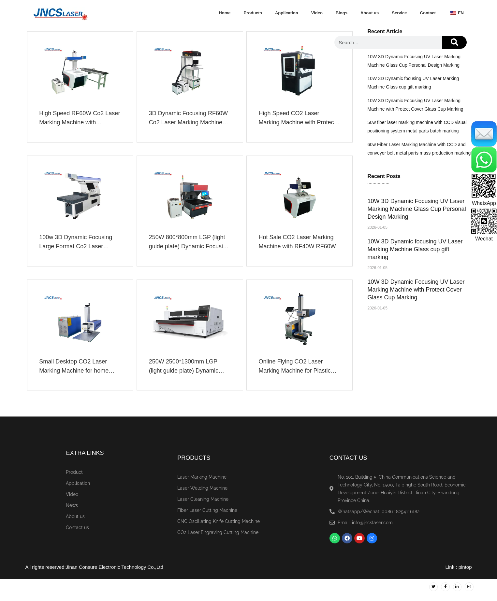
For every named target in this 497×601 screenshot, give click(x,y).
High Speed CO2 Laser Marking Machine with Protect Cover (298, 123)
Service (399, 12)
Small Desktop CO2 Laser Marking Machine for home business (75, 375)
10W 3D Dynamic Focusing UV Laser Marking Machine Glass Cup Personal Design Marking (417, 209)
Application (286, 12)
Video (317, 12)
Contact (428, 12)
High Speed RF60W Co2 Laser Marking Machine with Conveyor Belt (76, 123)
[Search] (454, 42)
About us (369, 12)
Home (224, 12)
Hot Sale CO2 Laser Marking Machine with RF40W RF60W (298, 245)
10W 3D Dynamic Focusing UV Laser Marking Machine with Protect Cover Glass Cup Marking (416, 290)
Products (253, 12)
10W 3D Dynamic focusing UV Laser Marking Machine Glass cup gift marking (415, 249)
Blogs (341, 12)
